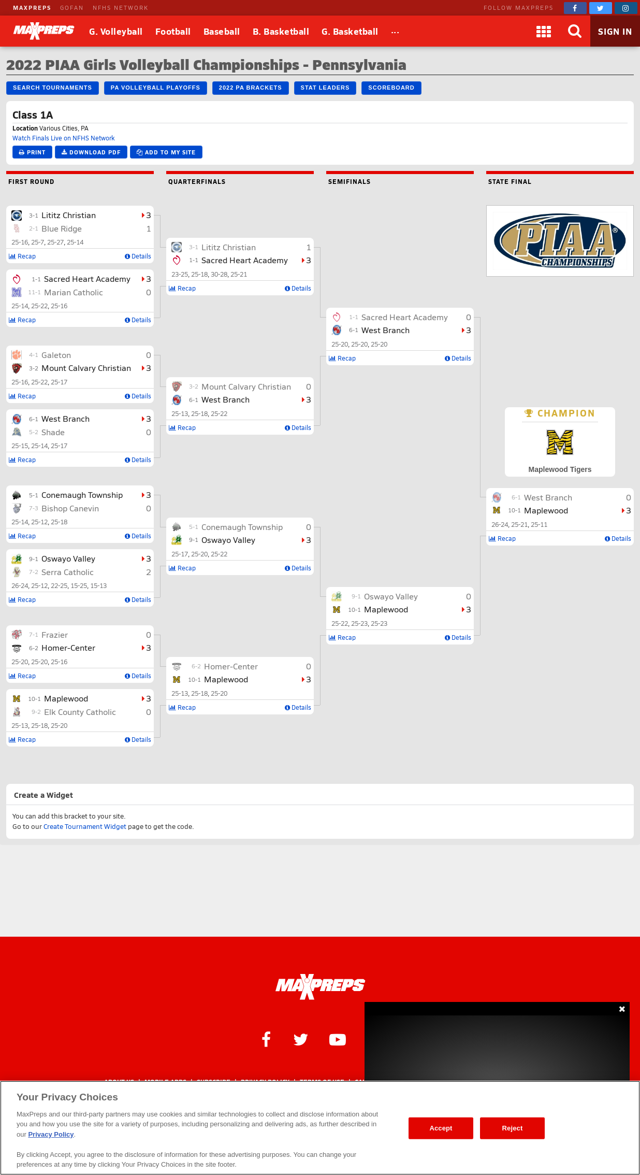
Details (138, 256)
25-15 (19, 445)
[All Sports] (395, 31)
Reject (512, 1128)
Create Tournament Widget (84, 826)
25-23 (359, 623)
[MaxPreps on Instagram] (626, 8)
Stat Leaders (325, 87)
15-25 (78, 585)
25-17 (59, 382)
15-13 (98, 585)
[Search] (574, 31)
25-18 (59, 522)
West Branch (65, 418)
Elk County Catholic (80, 711)
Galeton (56, 354)
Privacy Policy (51, 1134)
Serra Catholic (67, 571)
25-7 (37, 242)
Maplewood (66, 698)
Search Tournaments (52, 87)
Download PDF (91, 152)
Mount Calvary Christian (86, 367)
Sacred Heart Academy (87, 278)
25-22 (39, 306)
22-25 (59, 585)
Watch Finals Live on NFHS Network (63, 138)
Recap (22, 256)
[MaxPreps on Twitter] (600, 8)
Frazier (54, 634)
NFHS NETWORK (121, 7)
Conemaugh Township (82, 494)
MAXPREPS (32, 7)
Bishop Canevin (70, 508)
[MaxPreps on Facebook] (575, 8)
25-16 (19, 242)
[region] (320, 1128)
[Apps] (543, 31)
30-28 (219, 274)
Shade (53, 431)
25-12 (39, 522)
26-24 (19, 585)
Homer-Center (68, 647)
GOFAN (72, 7)
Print (32, 152)
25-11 (539, 524)
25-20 (19, 661)
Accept (440, 1128)
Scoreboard (391, 87)
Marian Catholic (73, 291)
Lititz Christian (68, 214)
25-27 (55, 242)
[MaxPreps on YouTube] (337, 1038)
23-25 (179, 274)
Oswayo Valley (68, 558)
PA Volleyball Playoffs (155, 87)
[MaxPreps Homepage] (320, 987)
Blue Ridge (61, 228)
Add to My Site (166, 152)
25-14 (75, 242)
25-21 (238, 274)
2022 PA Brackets (250, 87)
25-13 (19, 725)
